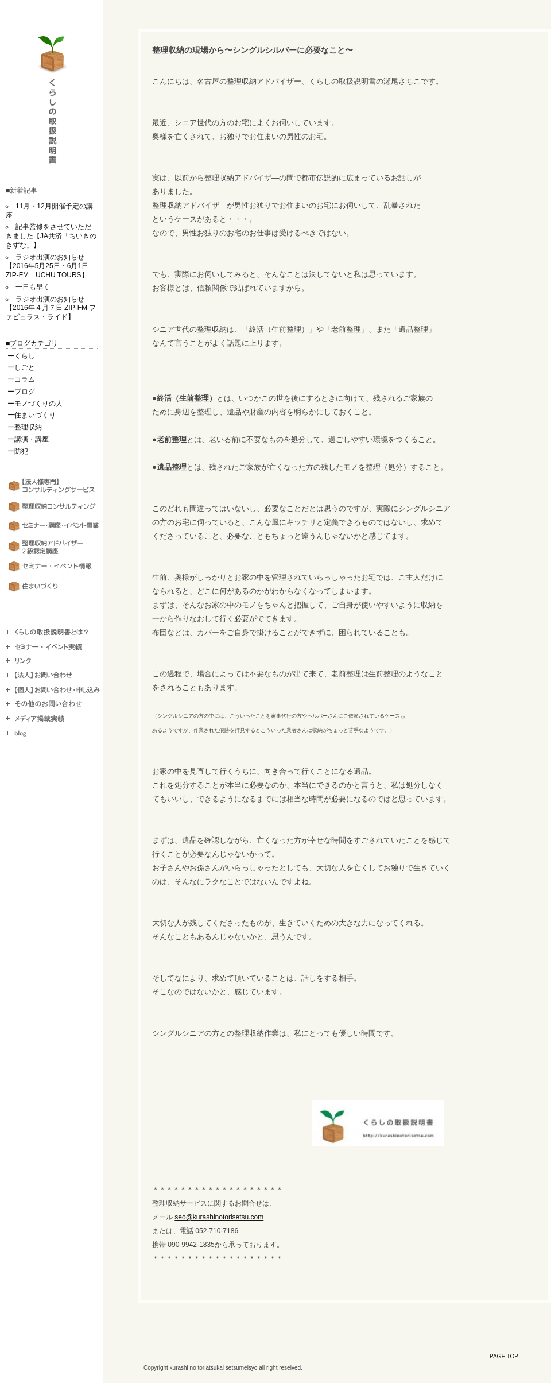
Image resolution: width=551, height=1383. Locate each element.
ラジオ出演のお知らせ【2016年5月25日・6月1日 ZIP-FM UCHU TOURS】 (50, 266)
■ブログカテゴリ (32, 343)
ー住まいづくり (31, 415)
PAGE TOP (504, 1356)
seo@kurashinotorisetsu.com (218, 1217)
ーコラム (21, 379)
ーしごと (21, 367)
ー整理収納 (24, 427)
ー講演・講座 (28, 439)
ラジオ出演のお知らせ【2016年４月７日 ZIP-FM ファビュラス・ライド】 (51, 308)
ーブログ (21, 392)
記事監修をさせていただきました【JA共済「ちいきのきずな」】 (51, 236)
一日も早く (32, 287)
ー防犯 (17, 451)
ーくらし (21, 356)
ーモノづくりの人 (35, 404)
